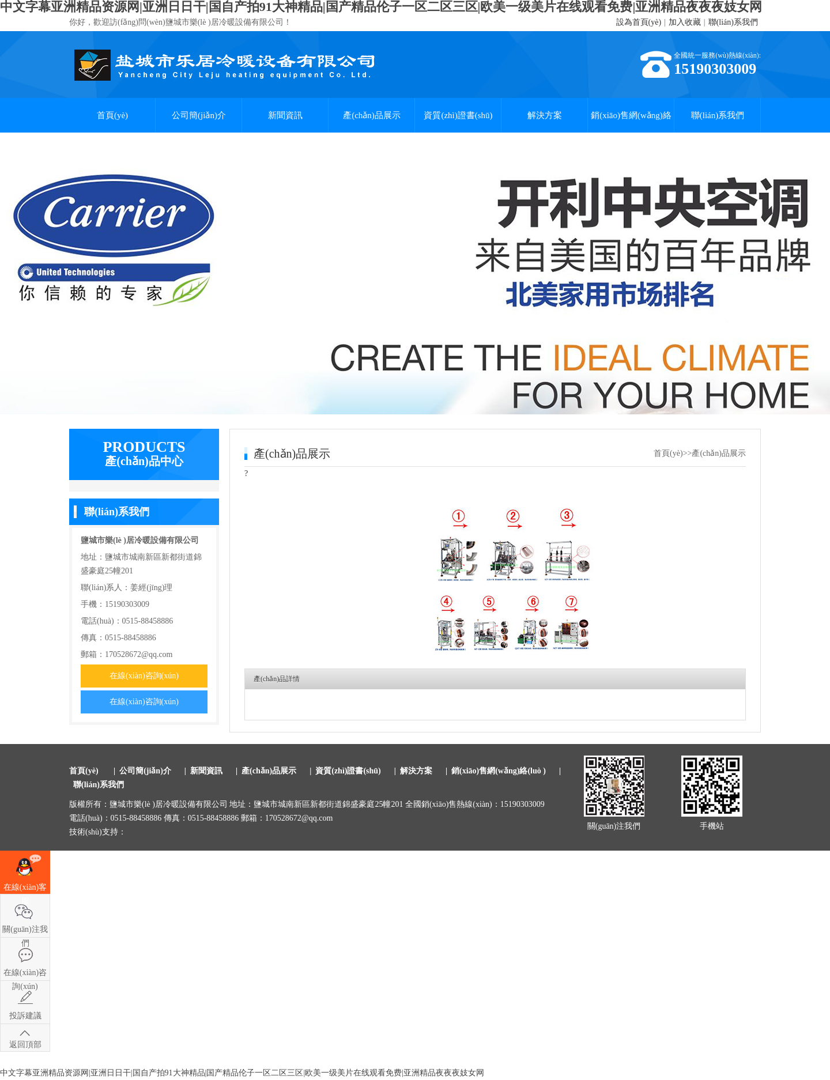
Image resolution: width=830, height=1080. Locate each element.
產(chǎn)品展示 (372, 115)
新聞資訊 (285, 115)
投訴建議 (25, 1015)
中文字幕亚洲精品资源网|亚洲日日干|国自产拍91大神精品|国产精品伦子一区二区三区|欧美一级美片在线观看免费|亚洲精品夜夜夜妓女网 (242, 1072)
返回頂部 (25, 1044)
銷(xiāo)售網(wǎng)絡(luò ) (631, 122)
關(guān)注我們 (25, 931)
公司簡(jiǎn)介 (199, 115)
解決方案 (544, 115)
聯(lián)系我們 (733, 22)
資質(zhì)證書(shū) (458, 115)
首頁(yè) (112, 115)
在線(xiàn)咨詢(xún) (144, 675)
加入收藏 (685, 22)
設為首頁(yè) (639, 22)
